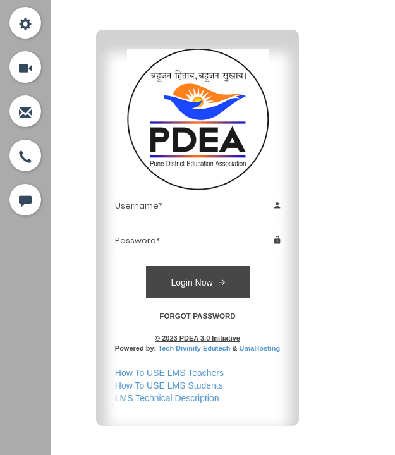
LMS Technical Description (167, 398)
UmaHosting (259, 348)
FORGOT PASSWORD (197, 316)
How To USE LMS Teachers (169, 373)
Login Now (197, 282)
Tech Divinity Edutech (194, 348)
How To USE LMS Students (169, 385)
